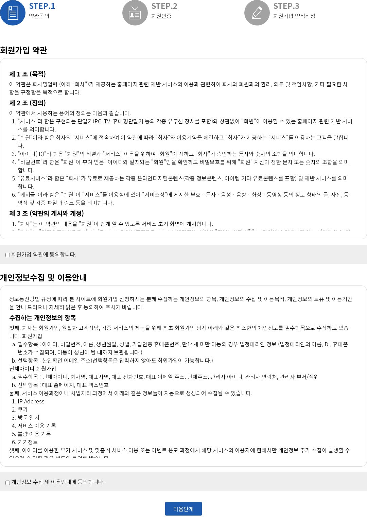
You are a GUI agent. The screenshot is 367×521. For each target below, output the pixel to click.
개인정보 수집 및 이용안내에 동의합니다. (58, 481)
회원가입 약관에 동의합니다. (43, 254)
